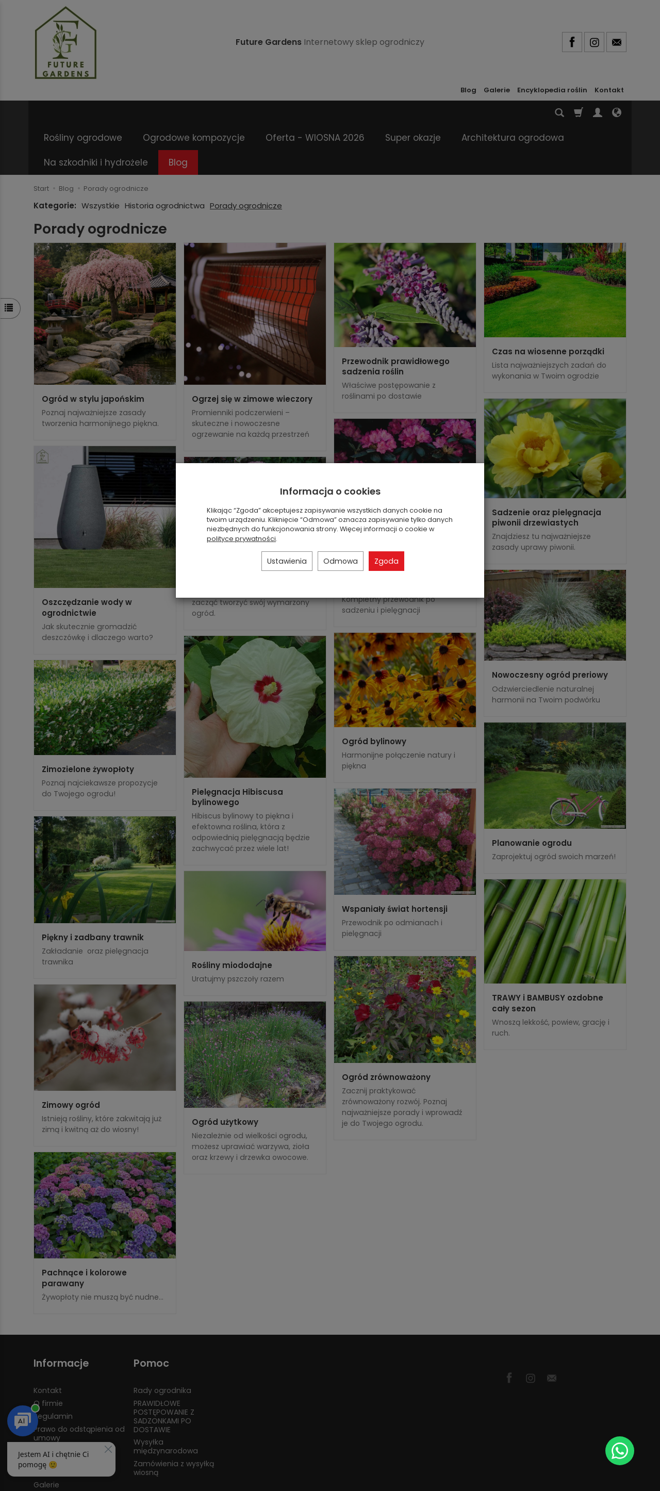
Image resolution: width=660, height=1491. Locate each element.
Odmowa (340, 561)
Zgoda (386, 561)
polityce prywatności (241, 538)
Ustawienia (287, 561)
